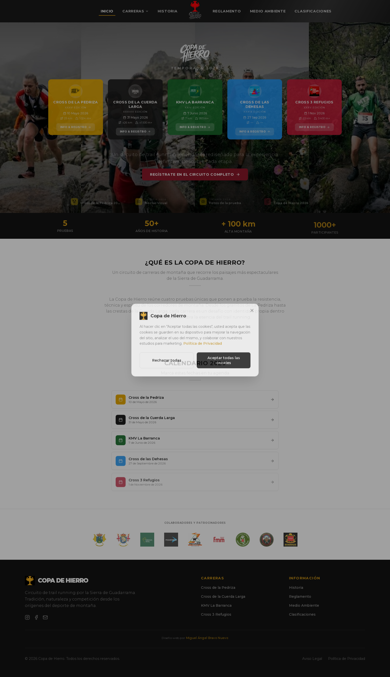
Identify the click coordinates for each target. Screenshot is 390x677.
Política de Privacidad (202, 348)
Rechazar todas (166, 365)
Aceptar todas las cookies (223, 365)
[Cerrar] (251, 315)
